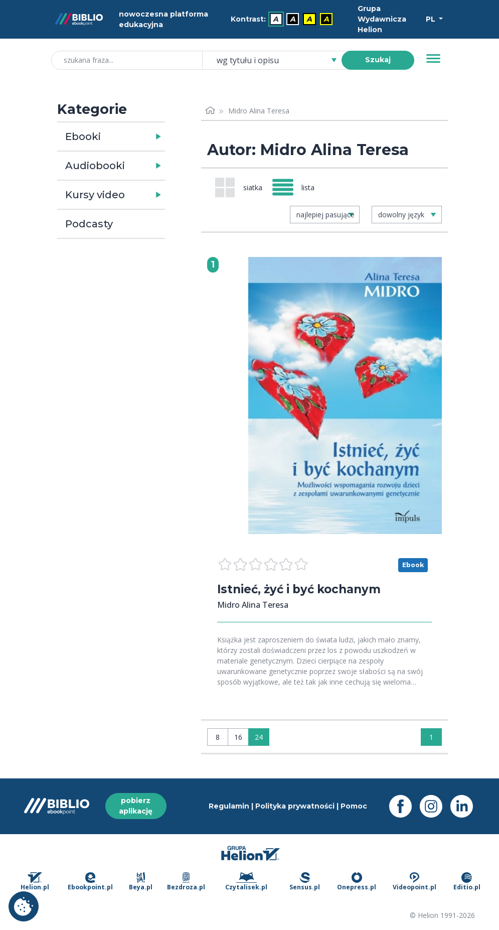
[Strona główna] (210, 110)
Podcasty (89, 224)
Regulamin (229, 806)
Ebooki (83, 136)
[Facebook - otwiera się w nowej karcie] (404, 806)
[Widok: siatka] (238, 187)
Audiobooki (95, 166)
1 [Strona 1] (431, 737)
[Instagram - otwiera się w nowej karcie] (435, 806)
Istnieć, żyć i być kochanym (303, 589)
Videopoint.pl (414, 881)
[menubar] (283, 19)
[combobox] (278, 60)
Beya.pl (140, 881)
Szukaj (378, 59)
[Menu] (433, 59)
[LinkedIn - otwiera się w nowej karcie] (465, 806)
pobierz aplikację (135, 806)
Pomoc (354, 806)
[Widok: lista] (297, 187)
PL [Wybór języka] (431, 19)
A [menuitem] (276, 19)
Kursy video (95, 195)
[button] (137, 136)
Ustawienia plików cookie (23, 906)
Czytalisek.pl (246, 881)
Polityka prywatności (295, 806)
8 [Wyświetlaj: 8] (218, 737)
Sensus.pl (304, 881)
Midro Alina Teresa (252, 604)
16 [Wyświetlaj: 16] (238, 737)
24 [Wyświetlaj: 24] (259, 737)
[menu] (345, 395)
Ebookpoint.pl (90, 881)
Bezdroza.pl (186, 881)
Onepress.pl (356, 881)
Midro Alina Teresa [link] (258, 110)
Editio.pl (466, 881)
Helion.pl (35, 881)
